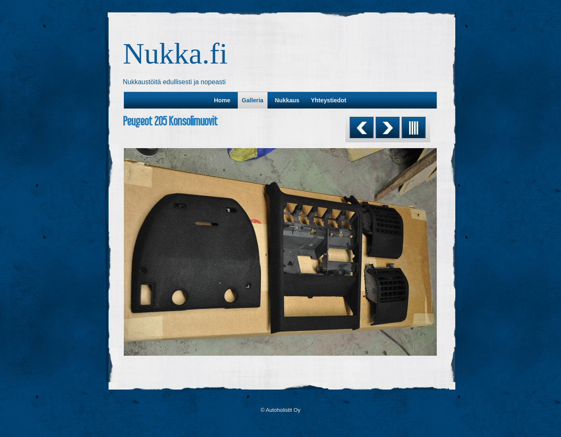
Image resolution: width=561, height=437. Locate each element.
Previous (361, 127)
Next (387, 127)
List (413, 127)
